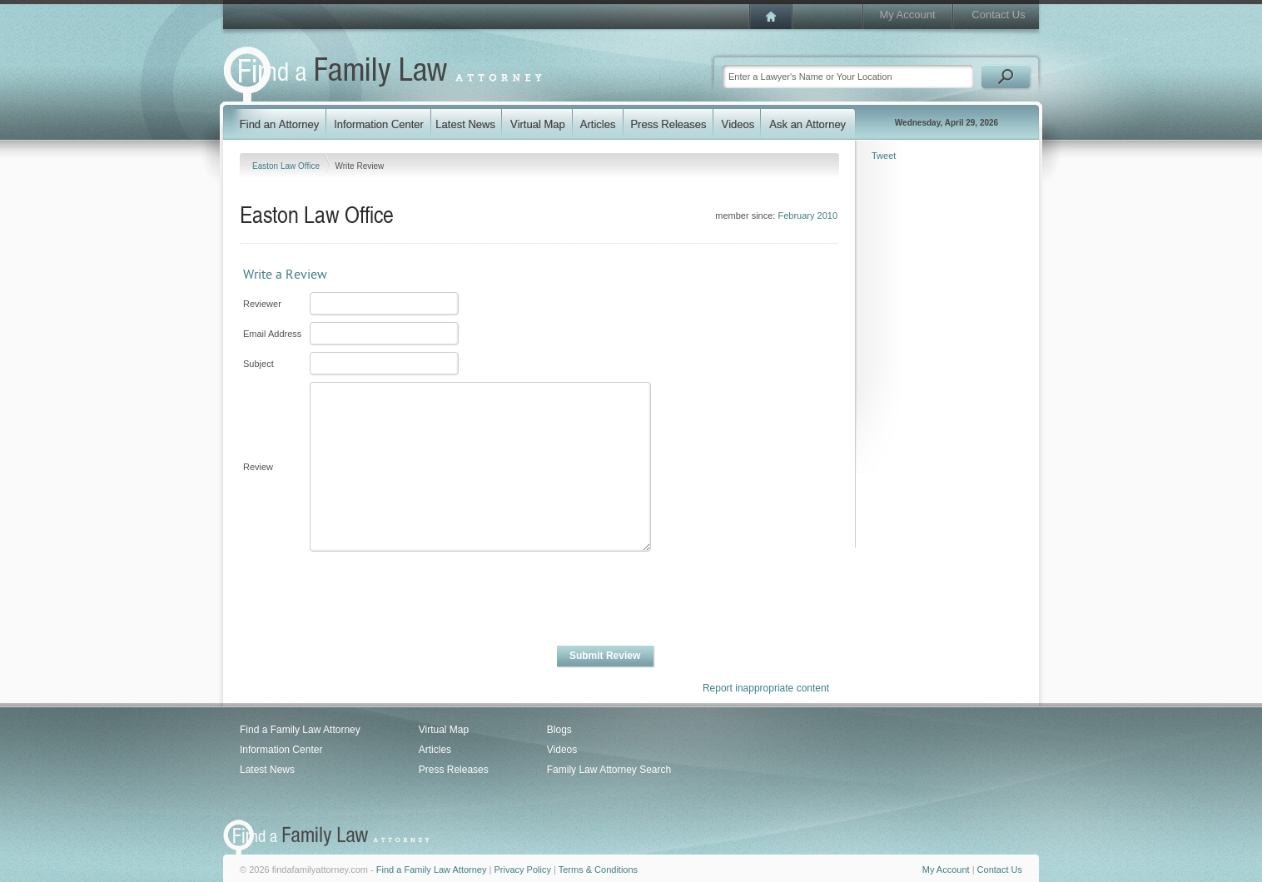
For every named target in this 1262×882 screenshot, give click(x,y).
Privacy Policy (522, 870)
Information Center (281, 750)
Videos (562, 750)
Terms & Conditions (598, 870)
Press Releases (454, 769)
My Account (907, 14)
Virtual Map (444, 730)
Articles (435, 750)
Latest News (267, 769)
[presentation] (434, 599)
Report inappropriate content (766, 688)
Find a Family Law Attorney (300, 730)
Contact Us (998, 14)
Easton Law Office (287, 166)
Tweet (884, 156)
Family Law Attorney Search (609, 769)
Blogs (559, 730)
